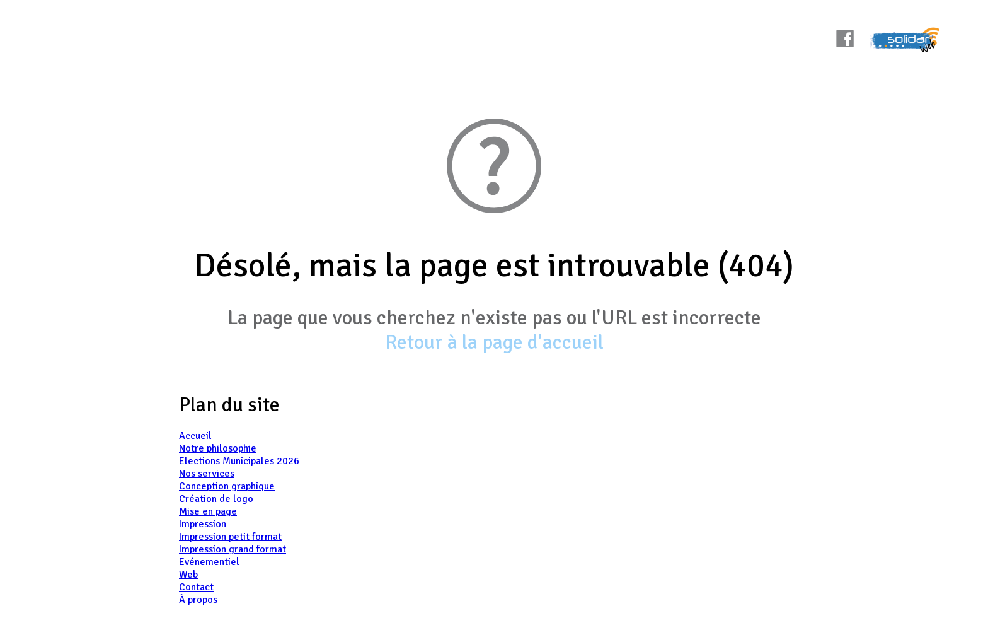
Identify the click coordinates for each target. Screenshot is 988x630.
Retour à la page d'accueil (494, 342)
